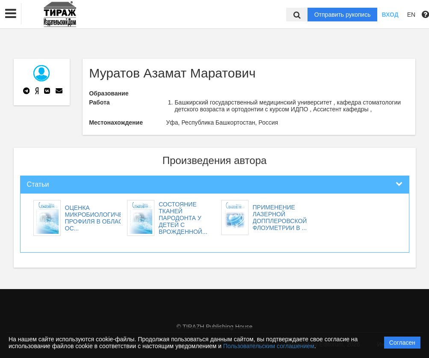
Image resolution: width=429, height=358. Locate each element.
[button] (10, 13)
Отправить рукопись (342, 14)
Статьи (38, 184)
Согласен (402, 342)
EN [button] (411, 14)
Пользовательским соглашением (268, 346)
